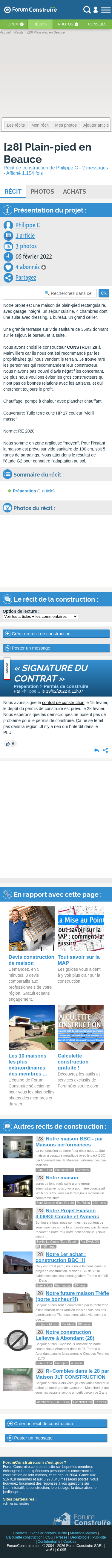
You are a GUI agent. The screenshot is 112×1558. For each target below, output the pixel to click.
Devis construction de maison (31, 960)
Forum (12, 24)
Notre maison (62, 1178)
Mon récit (40, 125)
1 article (25, 236)
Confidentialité (49, 1541)
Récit (13, 191)
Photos (65, 24)
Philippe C (28, 225)
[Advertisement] (56, 819)
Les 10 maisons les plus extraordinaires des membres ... (28, 1065)
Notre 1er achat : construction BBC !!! (61, 1257)
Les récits (16, 125)
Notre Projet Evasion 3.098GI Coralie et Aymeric (67, 1213)
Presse (61, 1537)
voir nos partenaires (16, 1503)
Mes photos (66, 125)
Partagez (26, 277)
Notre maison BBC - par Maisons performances (69, 1142)
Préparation (24, 491)
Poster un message (27, 648)
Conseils (97, 24)
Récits (40, 24)
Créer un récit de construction (37, 633)
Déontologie (79, 1537)
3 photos (26, 246)
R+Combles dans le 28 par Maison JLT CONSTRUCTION (72, 1374)
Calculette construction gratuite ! (73, 1062)
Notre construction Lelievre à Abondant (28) (65, 1335)
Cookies (69, 1541)
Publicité (99, 1537)
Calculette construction (24, 1537)
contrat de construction (63, 702)
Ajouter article (96, 125)
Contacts (20, 1533)
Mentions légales (83, 1533)
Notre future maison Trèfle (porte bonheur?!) (72, 1296)
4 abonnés (28, 267)
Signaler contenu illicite (48, 1533)
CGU (49, 1537)
